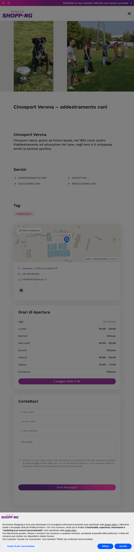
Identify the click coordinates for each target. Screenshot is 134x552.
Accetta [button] (123, 546)
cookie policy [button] (70, 530)
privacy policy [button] (111, 524)
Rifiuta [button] (105, 546)
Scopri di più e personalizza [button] (21, 546)
